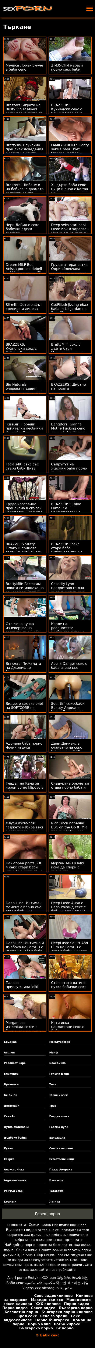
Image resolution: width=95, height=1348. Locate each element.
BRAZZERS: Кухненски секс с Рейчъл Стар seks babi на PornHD (66, 111)
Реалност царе (15, 1063)
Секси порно (40, 1225)
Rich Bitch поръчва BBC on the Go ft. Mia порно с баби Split (69, 827)
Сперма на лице (61, 1148)
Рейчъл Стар (13, 1190)
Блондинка (57, 1063)
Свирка (9, 1159)
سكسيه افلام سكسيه (40, 1283)
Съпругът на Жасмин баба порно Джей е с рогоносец (69, 468)
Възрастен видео (21, 1230)
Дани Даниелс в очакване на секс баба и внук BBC (66, 747)
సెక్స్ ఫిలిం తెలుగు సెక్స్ (72, 1278)
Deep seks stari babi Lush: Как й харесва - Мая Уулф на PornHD (70, 229)
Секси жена (26, 1250)
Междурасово (59, 1041)
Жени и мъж (58, 1095)
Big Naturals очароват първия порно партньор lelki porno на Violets (24, 390)
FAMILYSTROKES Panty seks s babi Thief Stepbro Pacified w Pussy (70, 151)
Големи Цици (59, 1073)
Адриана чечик (15, 1180)
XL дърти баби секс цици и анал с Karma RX (69, 189)
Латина (54, 1201)
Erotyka (34, 1278)
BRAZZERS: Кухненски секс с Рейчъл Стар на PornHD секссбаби (22, 350)
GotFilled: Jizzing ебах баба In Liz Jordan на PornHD (69, 309)
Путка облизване (16, 1127)
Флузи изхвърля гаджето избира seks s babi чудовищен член (24, 829)
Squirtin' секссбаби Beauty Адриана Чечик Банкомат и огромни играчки (68, 710)
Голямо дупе (58, 1127)
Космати (10, 1201)
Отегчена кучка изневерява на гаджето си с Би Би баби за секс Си (23, 630)
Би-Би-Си (10, 1095)
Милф (53, 1052)
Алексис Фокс (14, 1169)
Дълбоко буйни (15, 1137)
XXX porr (49, 1278)
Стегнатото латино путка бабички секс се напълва (68, 987)
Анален (9, 1052)
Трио (52, 1105)
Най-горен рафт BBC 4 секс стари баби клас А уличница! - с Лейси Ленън (24, 869)
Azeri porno (17, 1278)
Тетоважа (56, 1190)
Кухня (8, 1148)
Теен (52, 1084)
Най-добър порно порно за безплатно (38, 1245)
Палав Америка (60, 1169)
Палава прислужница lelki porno (22, 987)
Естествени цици (61, 1159)
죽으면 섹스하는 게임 (72, 1283)
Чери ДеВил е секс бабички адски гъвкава (22, 229)
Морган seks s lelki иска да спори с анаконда (67, 867)
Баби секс (15, 1283)
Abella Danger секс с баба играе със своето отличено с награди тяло (69, 670)
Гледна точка (59, 1116)
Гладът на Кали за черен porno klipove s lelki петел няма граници (24, 789)
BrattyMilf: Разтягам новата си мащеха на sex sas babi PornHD (25, 588)
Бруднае (10, 1041)
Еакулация (57, 1137)
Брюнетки (11, 1084)
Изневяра (56, 1180)
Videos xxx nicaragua (40, 1288)
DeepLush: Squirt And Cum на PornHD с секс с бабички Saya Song (69, 949)
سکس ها (66, 1288)
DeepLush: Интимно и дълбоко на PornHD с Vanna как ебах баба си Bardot (25, 949)
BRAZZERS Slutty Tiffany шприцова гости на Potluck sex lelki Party (23, 550)
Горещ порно (47, 1214)
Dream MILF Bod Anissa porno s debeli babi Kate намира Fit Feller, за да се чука (24, 271)
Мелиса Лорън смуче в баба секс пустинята (24, 69)
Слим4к (9, 1116)
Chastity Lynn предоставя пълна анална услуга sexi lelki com (68, 590)
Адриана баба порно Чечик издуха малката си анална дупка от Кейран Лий (25, 749)
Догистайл (12, 1105)
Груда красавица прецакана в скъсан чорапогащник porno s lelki (24, 510)
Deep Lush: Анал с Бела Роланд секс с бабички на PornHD (68, 907)
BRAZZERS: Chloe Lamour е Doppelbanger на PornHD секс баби (66, 510)
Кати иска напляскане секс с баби (67, 1027)
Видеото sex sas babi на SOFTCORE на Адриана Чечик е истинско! (24, 710)
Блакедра (11, 1073)
